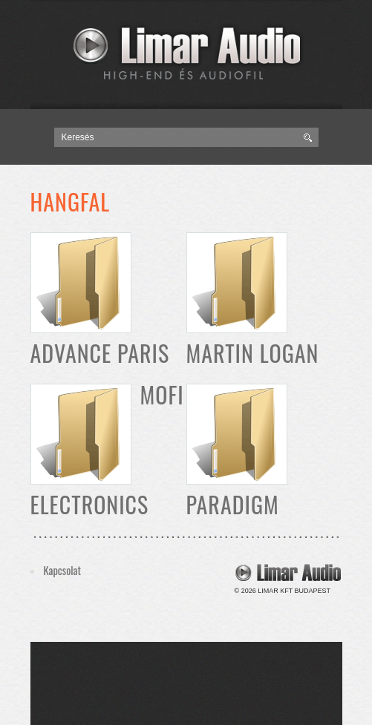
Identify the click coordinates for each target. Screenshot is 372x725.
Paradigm (232, 504)
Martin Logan (252, 353)
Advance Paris (100, 353)
